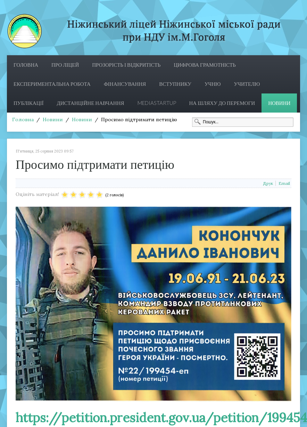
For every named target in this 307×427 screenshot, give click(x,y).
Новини (279, 103)
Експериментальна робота (52, 84)
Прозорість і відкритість (126, 64)
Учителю (247, 84)
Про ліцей (65, 64)
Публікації (29, 103)
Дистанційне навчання (90, 103)
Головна (26, 64)
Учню (213, 84)
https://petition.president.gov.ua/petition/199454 (161, 418)
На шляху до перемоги (222, 103)
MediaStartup (157, 103)
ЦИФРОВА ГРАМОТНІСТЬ (205, 64)
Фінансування (125, 84)
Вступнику (175, 84)
